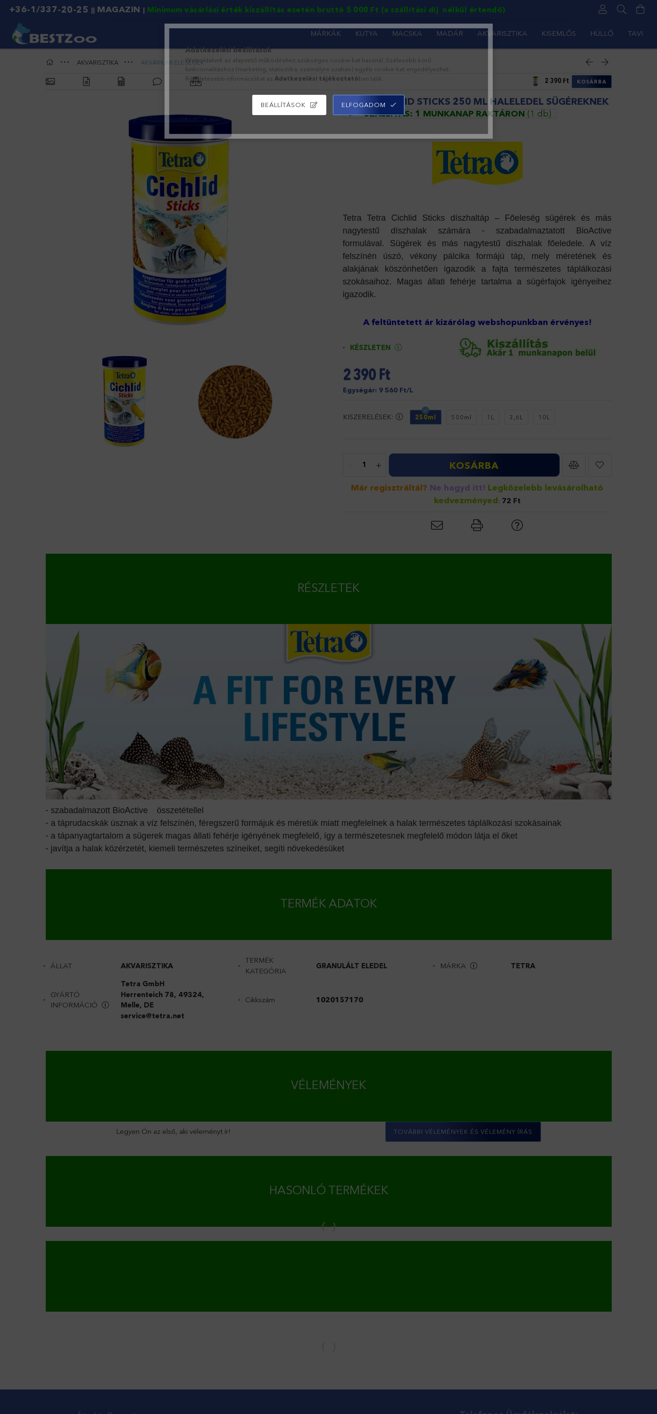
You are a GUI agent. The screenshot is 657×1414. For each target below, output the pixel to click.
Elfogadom (363, 104)
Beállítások (283, 104)
